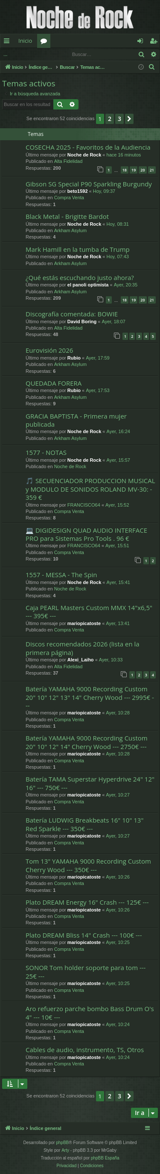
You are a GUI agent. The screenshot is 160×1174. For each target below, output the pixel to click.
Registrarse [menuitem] (155, 42)
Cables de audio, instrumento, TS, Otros (85, 1049)
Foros (45, 42)
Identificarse (22, 54)
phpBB (62, 1142)
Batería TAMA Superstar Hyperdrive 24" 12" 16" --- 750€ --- (90, 783)
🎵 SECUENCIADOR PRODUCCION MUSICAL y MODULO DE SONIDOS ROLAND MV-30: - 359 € (90, 488)
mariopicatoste (84, 623)
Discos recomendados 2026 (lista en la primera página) (83, 648)
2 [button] (109, 119)
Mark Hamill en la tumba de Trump (78, 249)
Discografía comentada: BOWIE (72, 314)
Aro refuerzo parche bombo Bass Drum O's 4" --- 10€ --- (90, 1012)
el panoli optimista (88, 284)
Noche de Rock (84, 154)
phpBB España (105, 1158)
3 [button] (119, 119)
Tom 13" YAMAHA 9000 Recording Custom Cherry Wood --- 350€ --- (88, 865)
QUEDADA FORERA (53, 383)
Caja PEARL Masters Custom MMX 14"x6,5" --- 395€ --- (89, 611)
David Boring (81, 321)
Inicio (25, 40)
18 (124, 170)
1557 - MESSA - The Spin (61, 574)
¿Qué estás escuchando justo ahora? (80, 277)
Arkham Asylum (70, 230)
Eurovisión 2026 (49, 350)
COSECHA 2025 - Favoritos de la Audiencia (88, 147)
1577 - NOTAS (46, 452)
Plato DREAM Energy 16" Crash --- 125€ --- (87, 902)
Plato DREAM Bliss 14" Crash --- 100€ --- (84, 935)
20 (142, 170)
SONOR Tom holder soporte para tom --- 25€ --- (85, 971)
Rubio (74, 357)
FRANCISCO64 (83, 504)
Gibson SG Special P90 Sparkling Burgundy (89, 184)
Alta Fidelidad (68, 161)
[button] (129, 119)
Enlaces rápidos (8, 42)
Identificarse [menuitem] (142, 42)
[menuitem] (152, 67)
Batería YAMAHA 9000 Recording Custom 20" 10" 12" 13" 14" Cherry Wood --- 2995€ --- (90, 697)
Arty (65, 1150)
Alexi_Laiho (80, 659)
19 (133, 170)
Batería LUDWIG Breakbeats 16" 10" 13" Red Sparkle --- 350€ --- (84, 824)
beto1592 (77, 191)
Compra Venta (69, 197)
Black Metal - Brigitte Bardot (67, 216)
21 (152, 170)
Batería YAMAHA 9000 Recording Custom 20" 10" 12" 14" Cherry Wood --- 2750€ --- (87, 742)
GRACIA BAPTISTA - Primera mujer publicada (76, 420)
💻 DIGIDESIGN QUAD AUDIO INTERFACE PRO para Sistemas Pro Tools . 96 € (86, 534)
